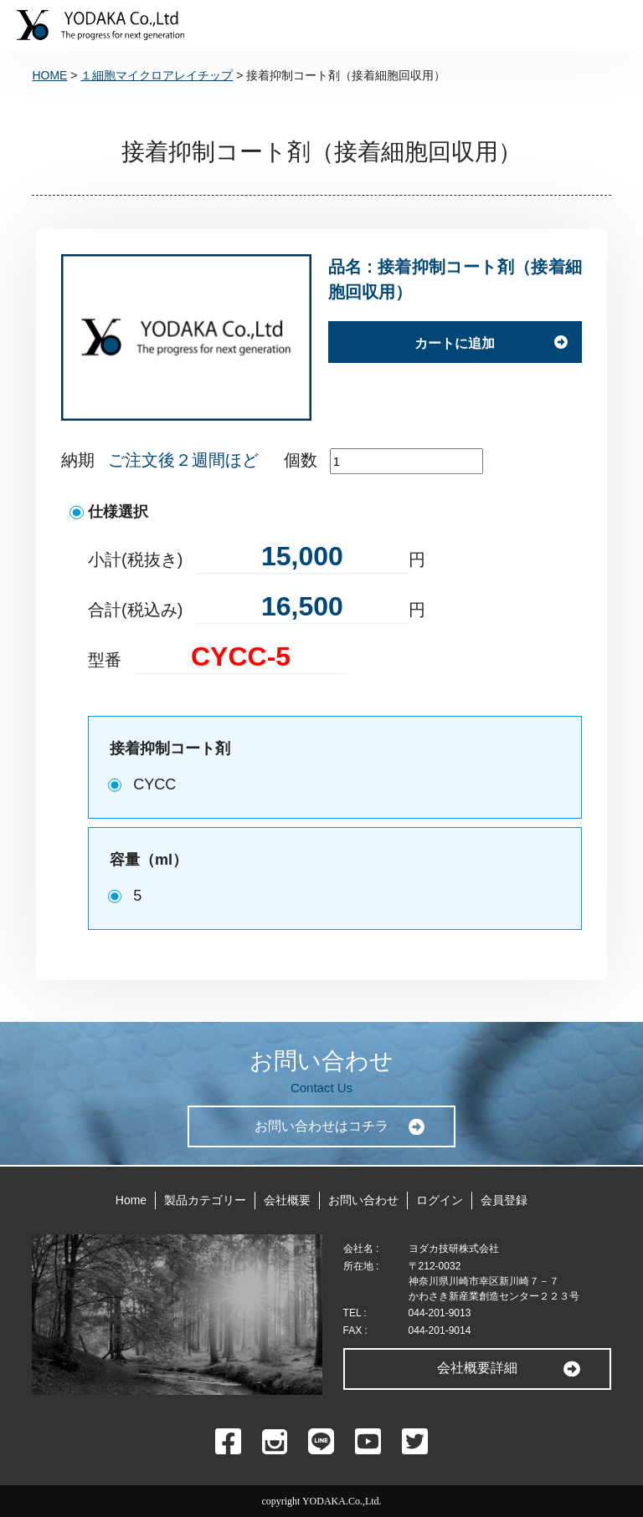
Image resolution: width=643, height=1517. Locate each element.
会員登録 (504, 1200)
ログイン (439, 1200)
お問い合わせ (363, 1200)
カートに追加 (454, 343)
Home (131, 1200)
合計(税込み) (135, 609)
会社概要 (287, 1200)
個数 (300, 460)
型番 (104, 660)
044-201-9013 (440, 1313)
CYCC (154, 784)
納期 (78, 460)
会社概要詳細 (477, 1368)
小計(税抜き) (135, 559)
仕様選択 (118, 511)
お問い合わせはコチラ (321, 1126)
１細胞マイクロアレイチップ (156, 75)
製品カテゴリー (205, 1200)
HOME (49, 75)
